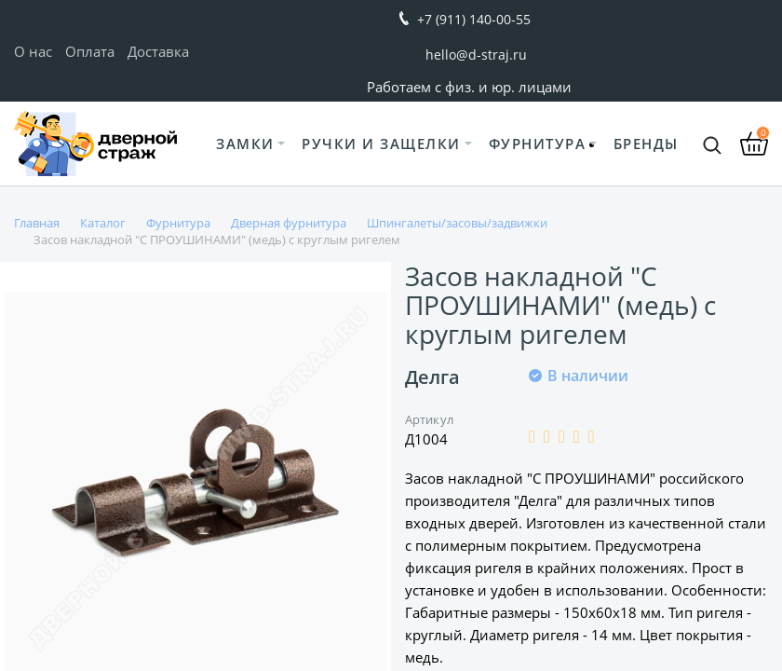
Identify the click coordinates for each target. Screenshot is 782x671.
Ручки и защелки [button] (381, 143)
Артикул (429, 419)
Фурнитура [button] (537, 143)
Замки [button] (245, 143)
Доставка (158, 51)
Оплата (90, 51)
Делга (432, 377)
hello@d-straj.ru (476, 54)
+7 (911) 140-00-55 (474, 19)
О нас (33, 51)
